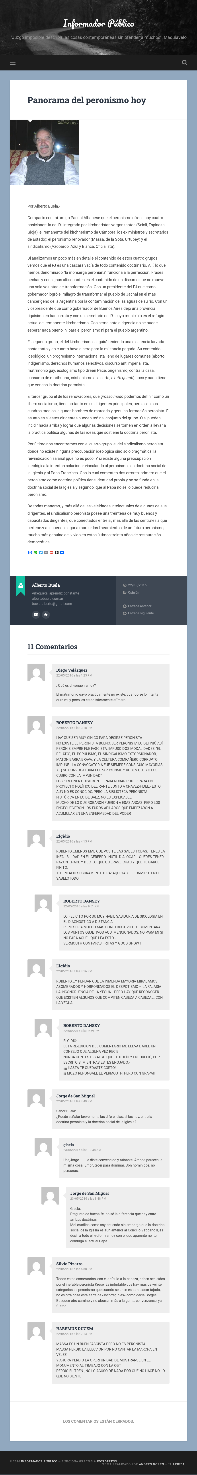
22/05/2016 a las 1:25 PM (75, 676)
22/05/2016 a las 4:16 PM (75, 972)
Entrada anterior (139, 607)
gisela (69, 1145)
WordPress (107, 1462)
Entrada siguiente (141, 614)
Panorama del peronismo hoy (90, 101)
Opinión (133, 594)
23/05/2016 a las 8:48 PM (89, 1199)
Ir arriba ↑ (177, 1464)
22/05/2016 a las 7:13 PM (75, 1335)
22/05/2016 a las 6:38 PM (75, 1270)
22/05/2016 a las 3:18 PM (75, 729)
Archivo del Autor (36, 616)
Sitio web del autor (46, 616)
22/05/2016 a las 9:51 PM (82, 907)
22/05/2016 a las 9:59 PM (82, 1032)
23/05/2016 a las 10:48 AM (83, 1151)
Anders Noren (151, 1464)
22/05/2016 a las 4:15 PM (75, 842)
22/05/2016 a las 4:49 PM (75, 1102)
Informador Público (98, 23)
